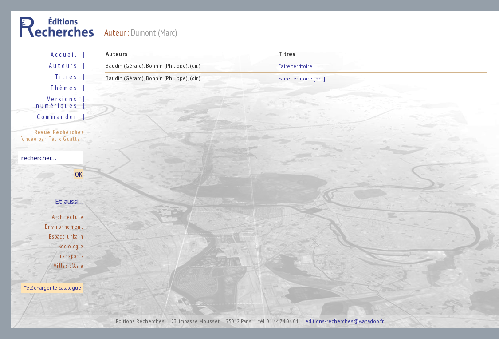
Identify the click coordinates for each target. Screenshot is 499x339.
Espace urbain (66, 236)
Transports (70, 256)
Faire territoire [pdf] (301, 78)
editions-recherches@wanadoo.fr (344, 321)
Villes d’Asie (68, 266)
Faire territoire (295, 66)
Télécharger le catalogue (52, 288)
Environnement (64, 227)
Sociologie (70, 246)
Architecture (67, 217)
